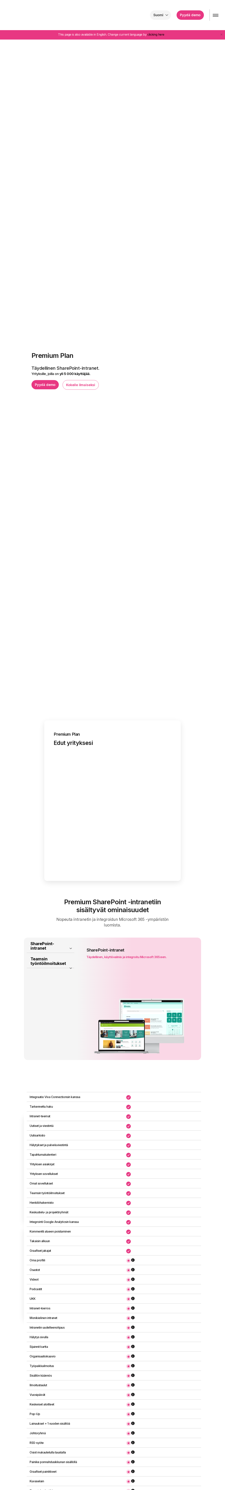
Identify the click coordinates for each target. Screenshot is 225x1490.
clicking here (155, 34)
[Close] (221, 34)
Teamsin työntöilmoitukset (48, 973)
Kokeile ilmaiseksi (80, 385)
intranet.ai (27, 15)
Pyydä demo (187, 15)
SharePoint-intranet (42, 957)
